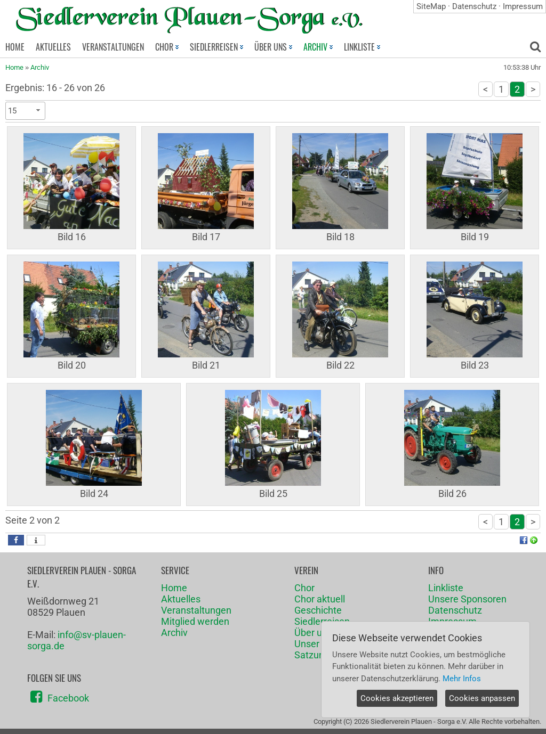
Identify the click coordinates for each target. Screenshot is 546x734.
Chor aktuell (319, 599)
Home (14, 67)
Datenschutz (474, 6)
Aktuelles (180, 599)
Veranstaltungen (196, 610)
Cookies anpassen (482, 698)
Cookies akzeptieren (396, 698)
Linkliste (445, 587)
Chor (304, 587)
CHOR (167, 46)
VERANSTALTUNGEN (113, 46)
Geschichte (318, 610)
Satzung (312, 654)
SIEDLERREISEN (216, 46)
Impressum (523, 6)
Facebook (68, 698)
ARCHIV (318, 46)
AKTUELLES (53, 46)
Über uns (313, 632)
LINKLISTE (362, 46)
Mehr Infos (462, 678)
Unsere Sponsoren (467, 599)
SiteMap (431, 6)
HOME (15, 46)
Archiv (39, 67)
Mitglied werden (195, 621)
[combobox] (25, 111)
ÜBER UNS (273, 46)
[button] (16, 540)
